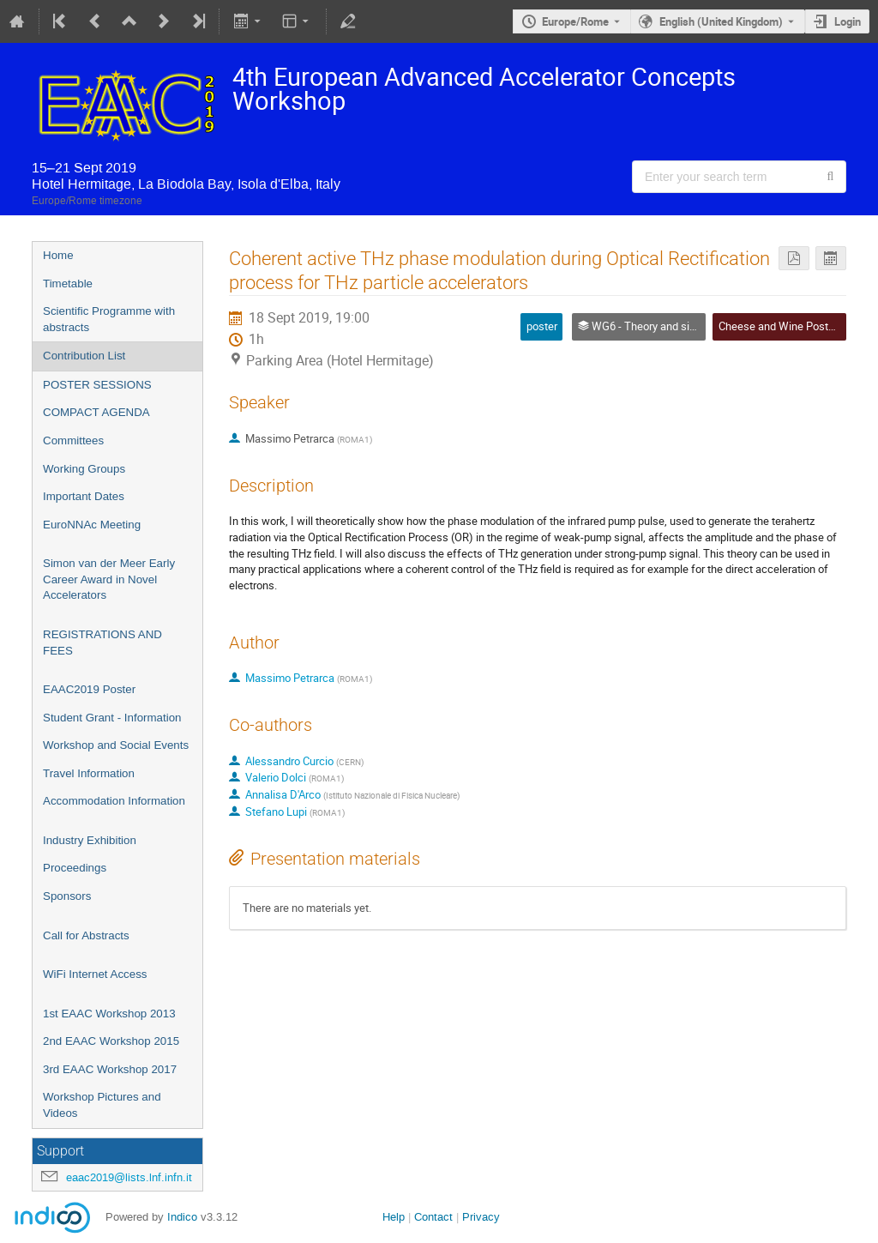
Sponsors (67, 896)
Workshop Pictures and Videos (102, 1104)
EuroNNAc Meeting (92, 524)
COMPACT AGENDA (96, 412)
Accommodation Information (114, 800)
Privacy (481, 1217)
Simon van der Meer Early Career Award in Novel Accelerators (109, 579)
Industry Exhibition (89, 840)
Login (847, 21)
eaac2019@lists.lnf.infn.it (129, 1177)
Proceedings (74, 867)
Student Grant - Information (112, 717)
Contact (433, 1217)
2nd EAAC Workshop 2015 (111, 1041)
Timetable (68, 283)
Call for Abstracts (86, 935)
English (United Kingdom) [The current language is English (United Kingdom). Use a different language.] (721, 21)
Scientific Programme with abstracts (109, 319)
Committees (73, 440)
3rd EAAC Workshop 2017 (110, 1069)
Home (58, 255)
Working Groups (84, 468)
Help (393, 1217)
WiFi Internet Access (95, 974)
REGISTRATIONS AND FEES (102, 642)
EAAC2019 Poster (89, 689)
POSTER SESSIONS (97, 384)
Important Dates (83, 496)
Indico (182, 1217)
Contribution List (84, 355)
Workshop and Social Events (116, 745)
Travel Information (89, 773)
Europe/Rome (575, 21)
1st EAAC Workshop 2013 (109, 1013)
